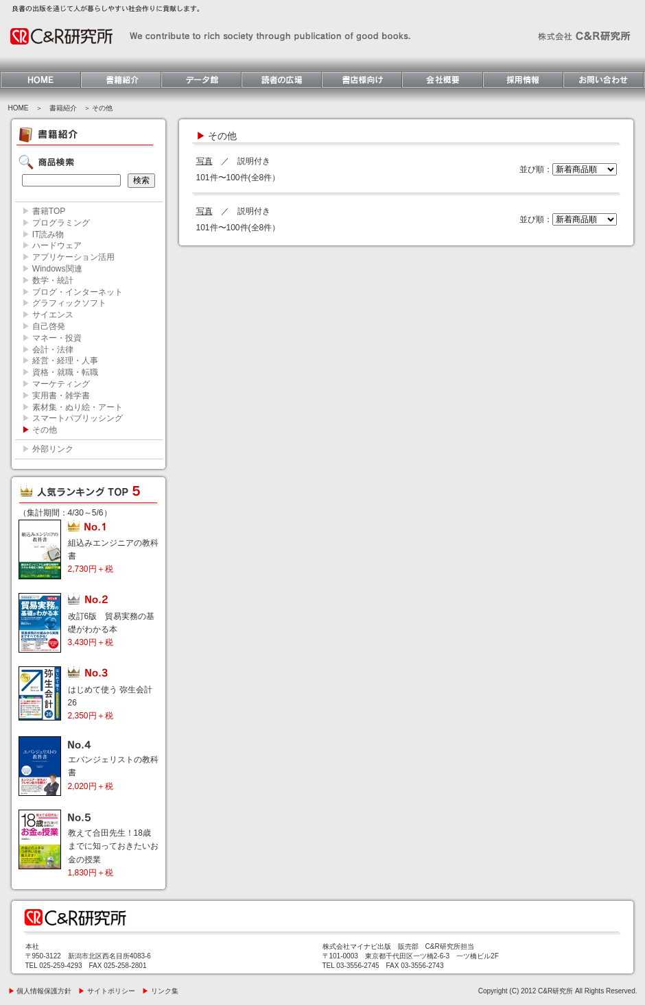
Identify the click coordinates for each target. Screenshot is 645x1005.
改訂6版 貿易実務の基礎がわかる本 (111, 629)
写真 (204, 161)
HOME (18, 108)
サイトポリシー (106, 991)
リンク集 (160, 991)
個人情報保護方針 (40, 991)
